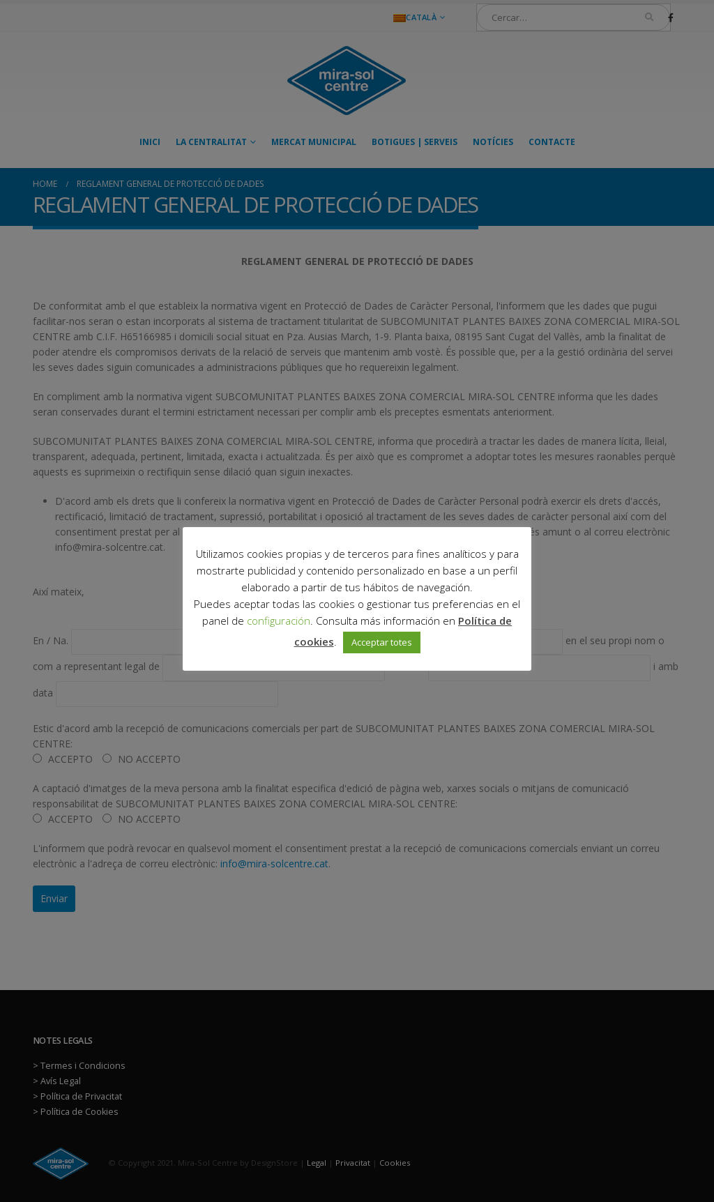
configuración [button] (278, 620)
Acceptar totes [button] (381, 642)
